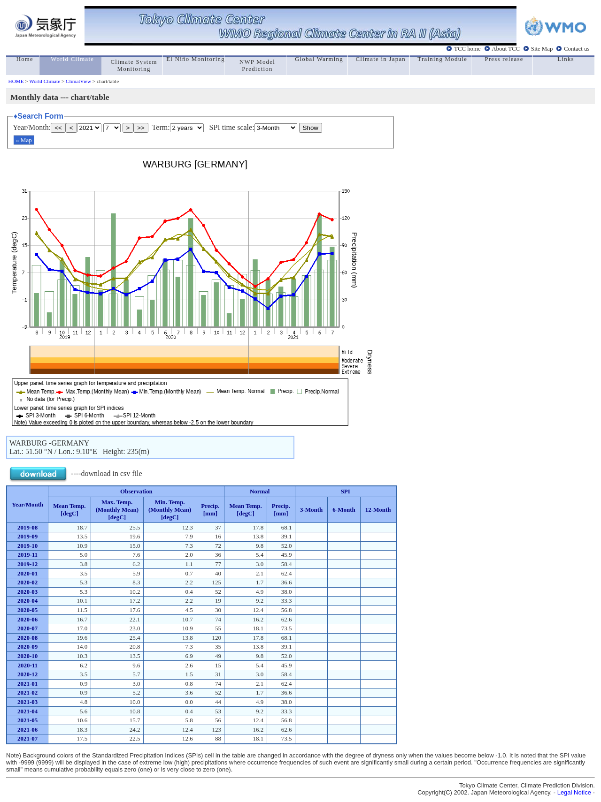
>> (141, 127)
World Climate (44, 81)
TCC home (467, 48)
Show (310, 127)
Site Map (542, 48)
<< (58, 127)
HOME (16, 81)
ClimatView (78, 81)
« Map (24, 140)
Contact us (576, 48)
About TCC (506, 48)
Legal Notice (574, 792)
